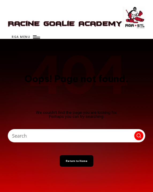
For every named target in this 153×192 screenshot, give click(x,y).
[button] (138, 135)
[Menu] (25, 37)
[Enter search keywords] (76, 135)
